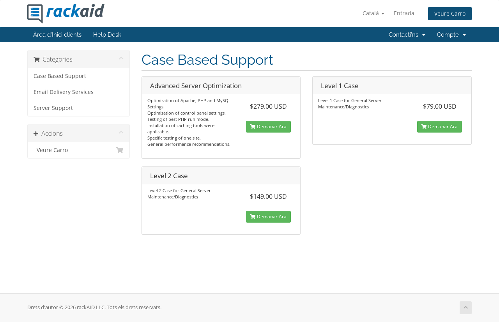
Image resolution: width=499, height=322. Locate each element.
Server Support (53, 107)
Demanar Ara (268, 126)
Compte (451, 34)
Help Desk (107, 34)
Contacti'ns (407, 34)
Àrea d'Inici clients (57, 34)
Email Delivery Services (64, 92)
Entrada (404, 13)
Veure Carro (449, 13)
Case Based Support (60, 76)
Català (373, 13)
